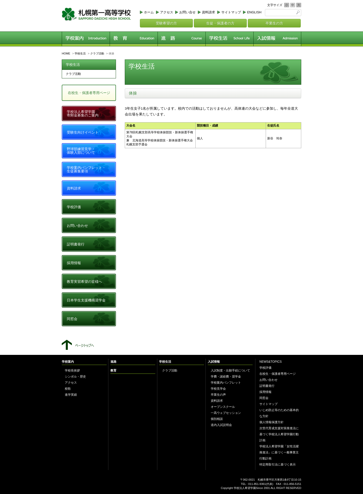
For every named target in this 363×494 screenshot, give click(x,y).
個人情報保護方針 (271, 422)
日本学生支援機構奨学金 (86, 300)
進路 (181, 39)
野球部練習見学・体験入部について (81, 151)
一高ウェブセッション (226, 413)
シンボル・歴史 (75, 376)
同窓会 (72, 319)
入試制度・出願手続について (230, 370)
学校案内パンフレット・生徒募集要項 (86, 169)
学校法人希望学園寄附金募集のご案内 (83, 113)
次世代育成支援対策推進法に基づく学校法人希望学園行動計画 (279, 434)
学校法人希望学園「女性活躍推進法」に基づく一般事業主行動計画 (279, 452)
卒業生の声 (218, 394)
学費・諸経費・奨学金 (226, 376)
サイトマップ (231, 12)
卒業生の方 (274, 23)
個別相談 (217, 419)
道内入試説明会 (221, 425)
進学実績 (71, 394)
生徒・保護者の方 (220, 23)
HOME (66, 53)
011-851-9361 (257, 483)
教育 (134, 39)
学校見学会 (218, 388)
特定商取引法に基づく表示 (277, 464)
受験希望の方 (166, 23)
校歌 (68, 388)
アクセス (166, 12)
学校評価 (74, 207)
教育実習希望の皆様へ (84, 282)
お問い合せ (187, 12)
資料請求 (208, 12)
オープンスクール (223, 407)
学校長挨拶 (72, 370)
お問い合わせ (77, 226)
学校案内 (86, 39)
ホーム (149, 12)
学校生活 (229, 39)
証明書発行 (75, 244)
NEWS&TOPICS (270, 361)
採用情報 (74, 263)
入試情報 (277, 39)
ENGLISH (254, 12)
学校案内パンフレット (226, 382)
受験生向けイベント (83, 132)
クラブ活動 (97, 53)
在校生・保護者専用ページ (89, 93)
